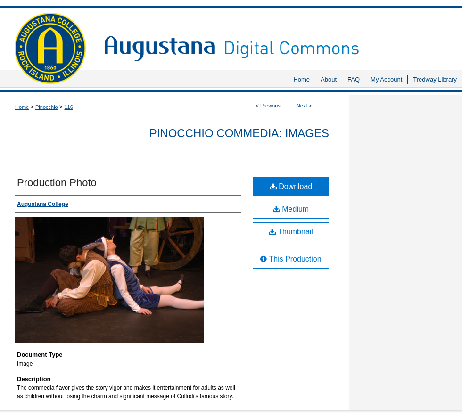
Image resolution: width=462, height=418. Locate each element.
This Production (290, 259)
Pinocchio (46, 107)
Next (302, 105)
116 (68, 107)
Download (291, 186)
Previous (270, 105)
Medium (291, 209)
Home (22, 107)
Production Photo (57, 183)
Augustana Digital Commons (278, 35)
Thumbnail (291, 232)
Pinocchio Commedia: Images (239, 133)
